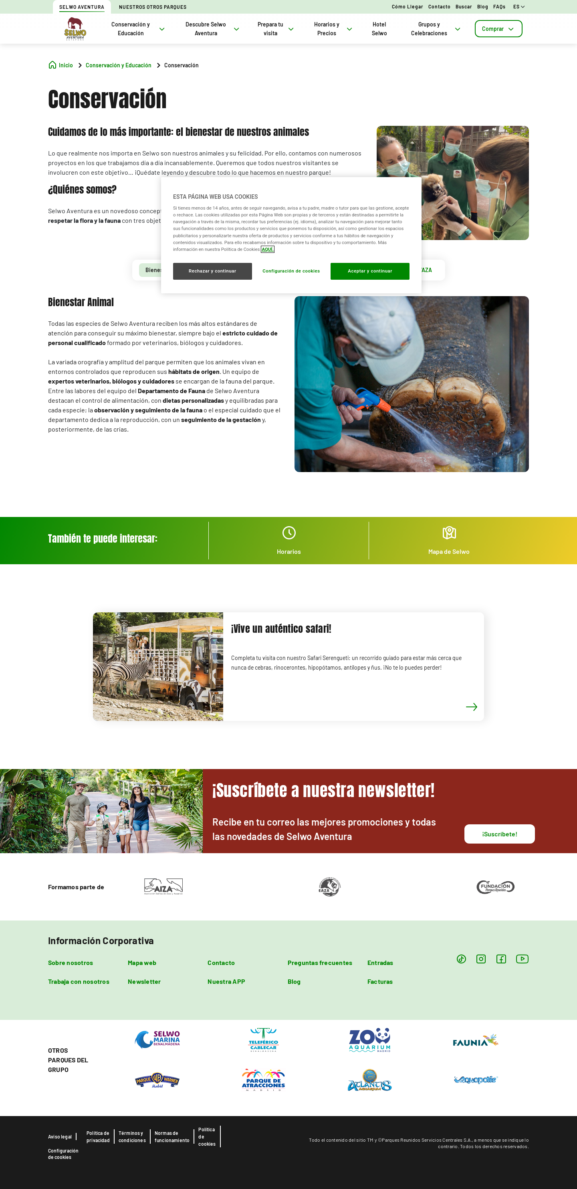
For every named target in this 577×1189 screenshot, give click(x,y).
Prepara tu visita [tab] (276, 28)
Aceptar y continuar (370, 271)
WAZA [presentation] (424, 269)
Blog (482, 6)
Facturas (380, 981)
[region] (291, 235)
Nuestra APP (226, 981)
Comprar (498, 28)
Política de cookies (207, 1136)
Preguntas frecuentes (320, 962)
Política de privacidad (98, 1136)
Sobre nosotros (70, 962)
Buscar (464, 6)
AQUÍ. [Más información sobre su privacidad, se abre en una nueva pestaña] (268, 249)
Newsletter (144, 981)
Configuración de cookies (63, 1154)
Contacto (439, 6)
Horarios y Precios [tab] (334, 28)
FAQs (499, 6)
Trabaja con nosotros (78, 981)
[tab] (498, 28)
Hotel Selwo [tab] (379, 28)
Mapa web (142, 962)
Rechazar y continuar (212, 271)
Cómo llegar (408, 6)
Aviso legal (60, 1136)
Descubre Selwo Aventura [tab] (213, 28)
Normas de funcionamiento (172, 1136)
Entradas (380, 962)
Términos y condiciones (132, 1136)
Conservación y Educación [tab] (138, 28)
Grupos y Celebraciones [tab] (436, 28)
